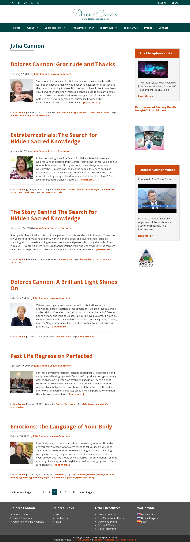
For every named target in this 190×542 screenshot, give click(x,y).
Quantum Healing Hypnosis (28, 521)
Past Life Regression (93, 112)
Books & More (106, 525)
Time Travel (23, 192)
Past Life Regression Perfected (51, 356)
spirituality (88, 477)
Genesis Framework (103, 539)
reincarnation (17, 407)
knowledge (85, 259)
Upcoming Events (107, 521)
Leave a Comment (60, 74)
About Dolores (21, 514)
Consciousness (79, 474)
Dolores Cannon (95, 14)
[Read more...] (91, 102)
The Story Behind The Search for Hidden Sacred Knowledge (53, 215)
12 (75, 492)
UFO (32, 192)
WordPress (122, 539)
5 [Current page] (55, 492)
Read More (144, 96)
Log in (132, 539)
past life (104, 404)
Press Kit (161, 2)
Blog (174, 2)
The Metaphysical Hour (111, 517)
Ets (42, 192)
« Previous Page (21, 492)
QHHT (107, 112)
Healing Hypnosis (86, 336)
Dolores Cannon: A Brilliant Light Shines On (63, 285)
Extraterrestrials (53, 192)
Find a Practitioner (23, 517)
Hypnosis (77, 112)
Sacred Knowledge (101, 259)
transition (44, 115)
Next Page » (86, 492)
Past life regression (65, 477)
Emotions (59, 474)
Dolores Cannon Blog (20, 115)
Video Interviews (107, 528)
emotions (109, 474)
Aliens (64, 189)
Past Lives (110, 189)
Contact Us (62, 517)
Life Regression (91, 404)
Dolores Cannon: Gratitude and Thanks (62, 64)
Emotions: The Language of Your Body (61, 426)
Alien (57, 189)
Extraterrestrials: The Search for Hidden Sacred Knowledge (53, 138)
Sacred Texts (16, 262)
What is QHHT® (107, 514)
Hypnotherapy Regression (42, 477)
